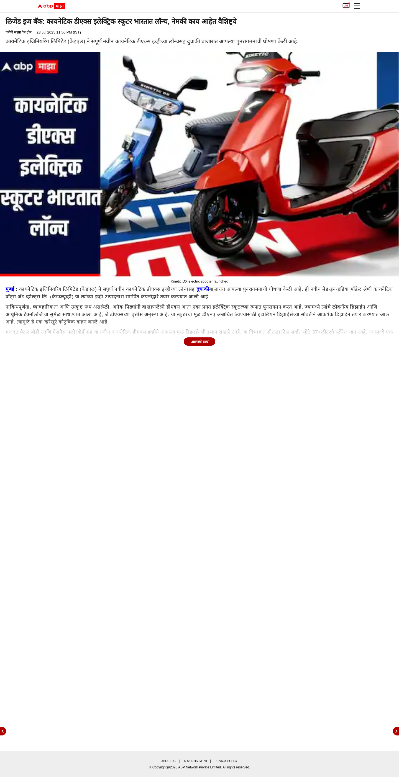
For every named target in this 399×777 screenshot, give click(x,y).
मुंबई (10, 289)
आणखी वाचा (200, 342)
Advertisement (196, 761)
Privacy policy (226, 761)
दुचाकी (202, 289)
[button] (357, 6)
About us (169, 761)
